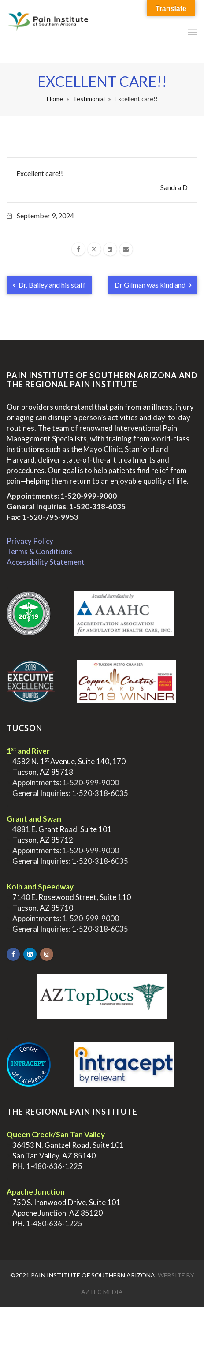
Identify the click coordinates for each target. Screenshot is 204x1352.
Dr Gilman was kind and (153, 284)
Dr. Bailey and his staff (49, 284)
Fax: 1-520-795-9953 (42, 517)
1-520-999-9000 (88, 495)
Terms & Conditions (39, 551)
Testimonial (89, 98)
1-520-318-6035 (97, 506)
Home (55, 98)
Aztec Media (102, 1292)
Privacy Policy (30, 540)
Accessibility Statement (46, 562)
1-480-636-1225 (54, 1166)
